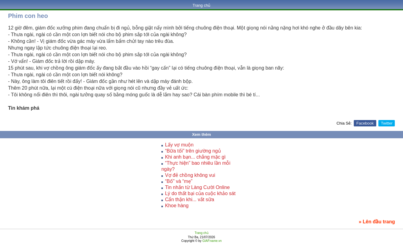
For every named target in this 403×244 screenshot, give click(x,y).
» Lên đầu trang (377, 221)
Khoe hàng (176, 205)
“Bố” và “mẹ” (178, 181)
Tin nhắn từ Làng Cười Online (197, 187)
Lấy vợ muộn (179, 144)
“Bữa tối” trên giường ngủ (193, 150)
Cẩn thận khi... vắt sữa (189, 199)
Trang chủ (202, 5)
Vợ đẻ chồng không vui (190, 175)
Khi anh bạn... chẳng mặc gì (195, 157)
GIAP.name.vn (211, 240)
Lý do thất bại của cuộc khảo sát (200, 193)
